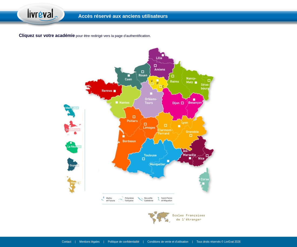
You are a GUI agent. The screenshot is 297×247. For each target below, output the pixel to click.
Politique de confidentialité (123, 241)
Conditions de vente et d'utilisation (167, 241)
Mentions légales (89, 241)
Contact (66, 241)
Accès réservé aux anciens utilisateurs (123, 16)
